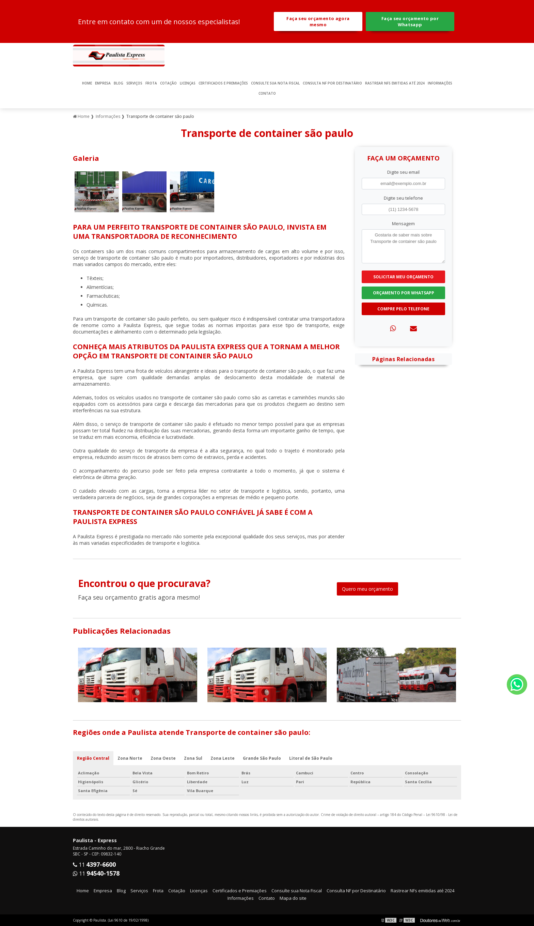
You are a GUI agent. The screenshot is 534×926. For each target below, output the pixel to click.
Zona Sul (193, 758)
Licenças (187, 83)
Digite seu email (403, 172)
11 (94, 864)
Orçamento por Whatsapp (403, 293)
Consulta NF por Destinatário (332, 83)
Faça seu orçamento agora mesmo (317, 21)
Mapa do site (293, 898)
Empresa (103, 83)
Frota (151, 83)
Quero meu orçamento (367, 589)
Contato (267, 93)
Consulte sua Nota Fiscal (275, 83)
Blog (118, 83)
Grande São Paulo (262, 758)
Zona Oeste (163, 758)
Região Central (93, 758)
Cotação (168, 83)
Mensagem (403, 223)
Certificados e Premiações (223, 83)
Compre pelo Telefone (403, 309)
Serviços (134, 83)
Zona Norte (129, 758)
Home (87, 83)
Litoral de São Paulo (310, 758)
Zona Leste (222, 758)
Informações (440, 83)
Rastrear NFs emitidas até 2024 (395, 83)
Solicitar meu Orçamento (403, 277)
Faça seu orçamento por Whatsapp (410, 21)
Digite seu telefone (403, 198)
